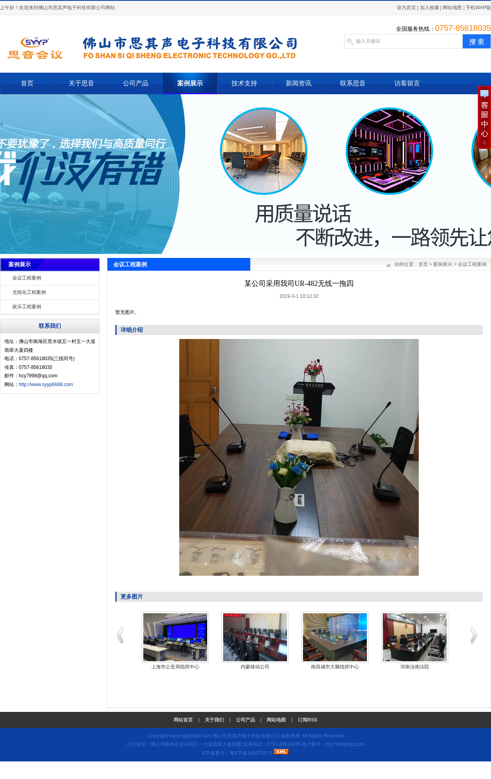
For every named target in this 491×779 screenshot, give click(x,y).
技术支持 (244, 83)
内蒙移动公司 (255, 667)
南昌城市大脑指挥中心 (335, 667)
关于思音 (81, 83)
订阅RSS (307, 720)
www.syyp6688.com (190, 736)
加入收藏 (429, 7)
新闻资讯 (298, 83)
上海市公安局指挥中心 (175, 667)
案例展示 (190, 83)
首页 (27, 83)
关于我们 (214, 720)
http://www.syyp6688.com (46, 384)
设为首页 (406, 7)
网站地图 (452, 7)
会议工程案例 (26, 278)
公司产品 (135, 83)
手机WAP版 (478, 7)
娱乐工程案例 (26, 306)
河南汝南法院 (414, 667)
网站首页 (183, 720)
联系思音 (353, 83)
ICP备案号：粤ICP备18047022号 (237, 753)
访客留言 (407, 83)
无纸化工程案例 (29, 292)
